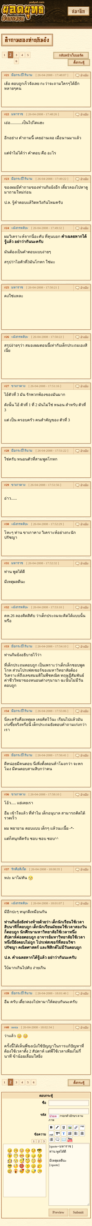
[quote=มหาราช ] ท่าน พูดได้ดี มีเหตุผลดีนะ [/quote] (69, 1174)
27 (7, 386)
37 (7, 869)
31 (7, 563)
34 (7, 711)
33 (7, 646)
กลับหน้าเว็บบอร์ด (71, 55)
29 (7, 485)
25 (7, 287)
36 (7, 794)
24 (7, 228)
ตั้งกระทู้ (78, 62)
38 (7, 903)
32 (7, 607)
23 (7, 179)
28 (7, 450)
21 (7, 75)
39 (7, 993)
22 (7, 114)
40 (7, 1027)
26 (7, 337)
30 (7, 524)
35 (7, 755)
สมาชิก (78, 11)
